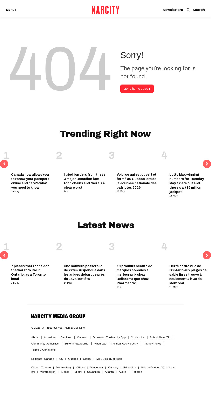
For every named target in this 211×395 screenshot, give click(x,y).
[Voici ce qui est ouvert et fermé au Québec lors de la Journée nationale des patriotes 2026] (137, 158)
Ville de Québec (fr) (152, 367)
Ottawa (80, 367)
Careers (82, 337)
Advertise (49, 337)
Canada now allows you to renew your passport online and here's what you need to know (30, 181)
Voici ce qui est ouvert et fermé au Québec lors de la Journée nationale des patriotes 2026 (137, 181)
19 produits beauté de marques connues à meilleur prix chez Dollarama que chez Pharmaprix (134, 274)
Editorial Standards (76, 343)
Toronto (46, 367)
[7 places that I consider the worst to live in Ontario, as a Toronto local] (32, 249)
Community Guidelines (45, 343)
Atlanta (109, 371)
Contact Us (138, 337)
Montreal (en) (48, 371)
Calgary (113, 367)
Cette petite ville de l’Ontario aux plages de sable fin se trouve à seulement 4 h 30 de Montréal (188, 274)
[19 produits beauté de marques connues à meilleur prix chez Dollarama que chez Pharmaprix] (137, 249)
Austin (123, 371)
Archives (66, 337)
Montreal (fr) (63, 367)
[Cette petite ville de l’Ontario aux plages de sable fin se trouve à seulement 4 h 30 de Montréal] (190, 249)
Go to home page (137, 88)
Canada (49, 358)
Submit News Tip (160, 337)
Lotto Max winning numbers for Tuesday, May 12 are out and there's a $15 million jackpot (187, 183)
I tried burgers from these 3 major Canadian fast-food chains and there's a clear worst (85, 181)
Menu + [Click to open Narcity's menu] (11, 9)
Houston (137, 371)
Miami (78, 371)
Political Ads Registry (124, 343)
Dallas (65, 371)
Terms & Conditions (43, 349)
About (35, 337)
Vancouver (96, 367)
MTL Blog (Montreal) (109, 358)
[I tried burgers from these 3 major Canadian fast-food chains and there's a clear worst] (85, 158)
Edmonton (129, 367)
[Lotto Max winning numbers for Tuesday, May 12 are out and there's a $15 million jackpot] (190, 158)
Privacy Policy (152, 343)
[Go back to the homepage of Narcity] (105, 10)
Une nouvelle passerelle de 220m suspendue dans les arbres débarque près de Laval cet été (84, 272)
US (61, 358)
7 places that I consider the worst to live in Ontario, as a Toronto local (30, 272)
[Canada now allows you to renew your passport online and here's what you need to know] (32, 158)
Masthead (100, 343)
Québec (73, 358)
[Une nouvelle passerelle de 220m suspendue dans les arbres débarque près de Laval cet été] (85, 249)
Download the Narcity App (109, 337)
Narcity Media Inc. (75, 327)
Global (87, 358)
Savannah (93, 371)
